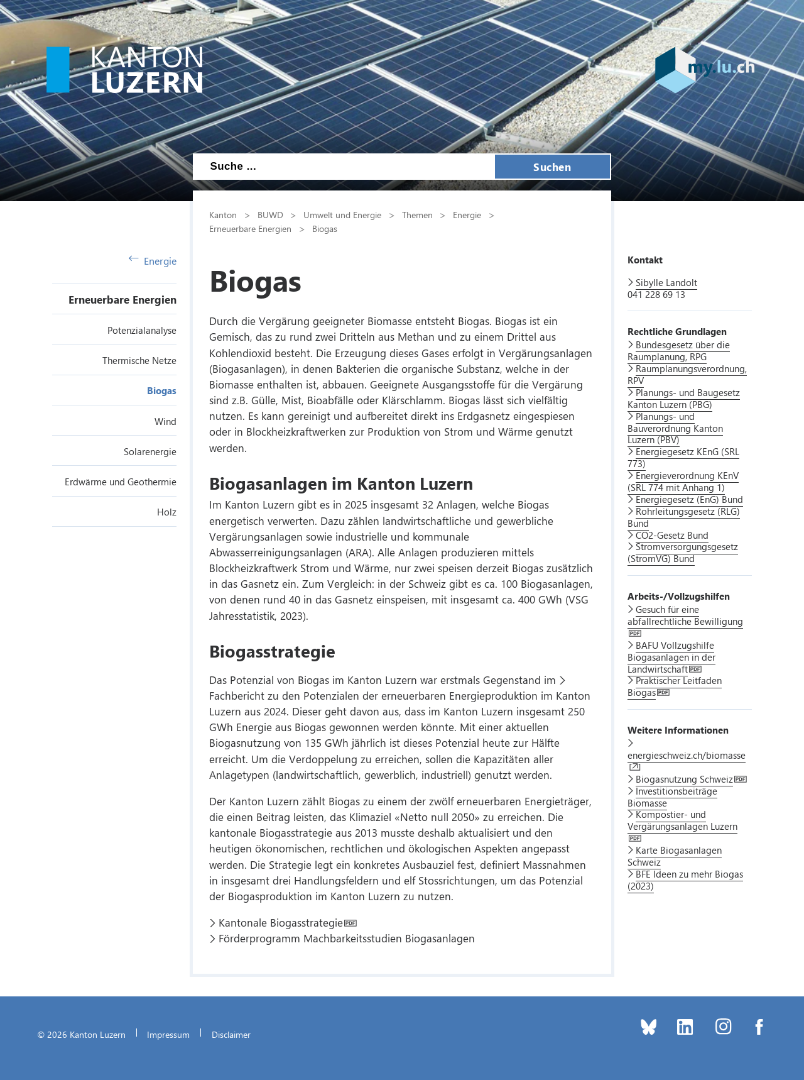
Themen (417, 214)
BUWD (270, 214)
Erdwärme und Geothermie (121, 481)
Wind (166, 421)
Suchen (552, 167)
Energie (153, 260)
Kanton (223, 214)
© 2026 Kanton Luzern (81, 1034)
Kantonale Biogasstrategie (281, 922)
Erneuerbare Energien (122, 299)
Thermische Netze (139, 360)
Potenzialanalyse (142, 330)
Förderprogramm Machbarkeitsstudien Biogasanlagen (347, 938)
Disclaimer (231, 1034)
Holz (167, 511)
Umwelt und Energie (342, 214)
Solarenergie (150, 451)
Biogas (162, 390)
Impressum (168, 1034)
